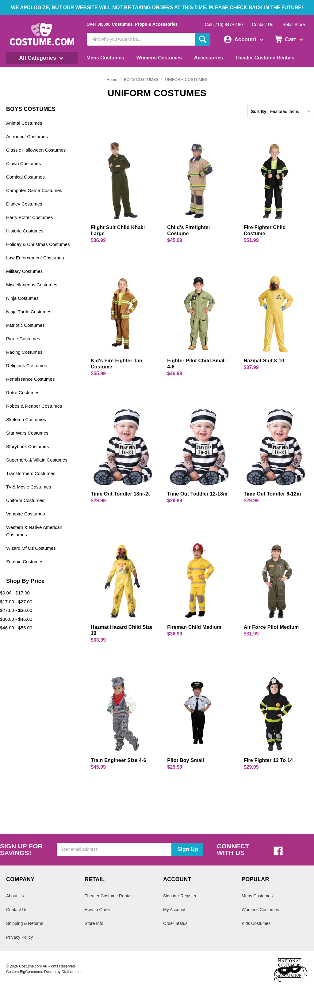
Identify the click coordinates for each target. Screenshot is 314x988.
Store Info (94, 923)
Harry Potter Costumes (29, 217)
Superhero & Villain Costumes (36, 459)
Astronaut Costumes (27, 136)
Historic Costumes (25, 230)
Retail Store (293, 24)
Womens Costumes (159, 57)
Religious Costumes (26, 365)
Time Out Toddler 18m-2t (120, 493)
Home (112, 79)
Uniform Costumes (25, 500)
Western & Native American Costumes (34, 531)
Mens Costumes (105, 57)
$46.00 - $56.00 (16, 627)
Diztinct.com (72, 972)
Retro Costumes (22, 392)
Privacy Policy (19, 937)
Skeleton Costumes (26, 419)
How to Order (97, 909)
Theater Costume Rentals (264, 57)
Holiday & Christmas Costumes (38, 244)
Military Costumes (24, 271)
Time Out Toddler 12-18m (197, 493)
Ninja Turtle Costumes (29, 311)
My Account (174, 909)
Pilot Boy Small (185, 760)
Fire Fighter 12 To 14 (268, 760)
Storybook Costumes (27, 446)
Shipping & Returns (24, 923)
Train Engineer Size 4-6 (118, 760)
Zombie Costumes (25, 561)
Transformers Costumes (30, 473)
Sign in (169, 895)
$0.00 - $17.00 (15, 592)
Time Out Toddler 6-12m (272, 493)
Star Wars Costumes (27, 433)
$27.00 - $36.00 (16, 610)
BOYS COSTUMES (141, 79)
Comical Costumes (25, 176)
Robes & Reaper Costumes (34, 406)
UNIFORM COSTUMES (186, 79)
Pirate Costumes (23, 338)
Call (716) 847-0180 (224, 24)
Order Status (175, 923)
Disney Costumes (24, 203)
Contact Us (262, 24)
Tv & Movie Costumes (28, 486)
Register (188, 895)
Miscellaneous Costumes (31, 284)
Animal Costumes (24, 123)
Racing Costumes (24, 352)
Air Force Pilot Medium (271, 627)
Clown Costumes (23, 163)
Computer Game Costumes (34, 190)
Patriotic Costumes (25, 325)
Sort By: (259, 111)
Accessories (208, 57)
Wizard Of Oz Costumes (31, 548)
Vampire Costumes (25, 513)
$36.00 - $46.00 (16, 619)
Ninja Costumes (22, 298)
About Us (15, 895)
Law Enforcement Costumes (35, 257)
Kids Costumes (256, 923)
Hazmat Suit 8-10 (264, 360)
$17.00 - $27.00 (16, 601)
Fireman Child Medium (194, 627)
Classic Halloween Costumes (36, 150)
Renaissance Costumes (30, 379)
